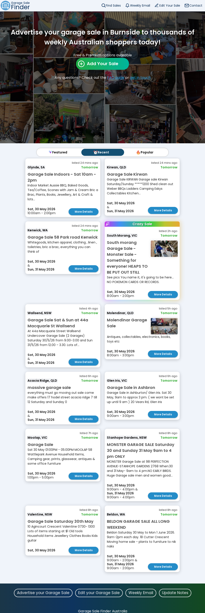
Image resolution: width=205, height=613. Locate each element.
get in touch (140, 77)
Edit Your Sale (169, 5)
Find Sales (113, 5)
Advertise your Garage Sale (43, 592)
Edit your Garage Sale (99, 592)
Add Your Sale (102, 64)
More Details (84, 212)
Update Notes (175, 592)
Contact (195, 5)
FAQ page (115, 77)
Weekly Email (140, 5)
